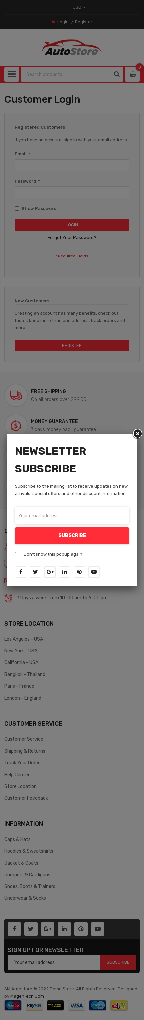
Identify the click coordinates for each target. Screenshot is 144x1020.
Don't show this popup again (53, 554)
